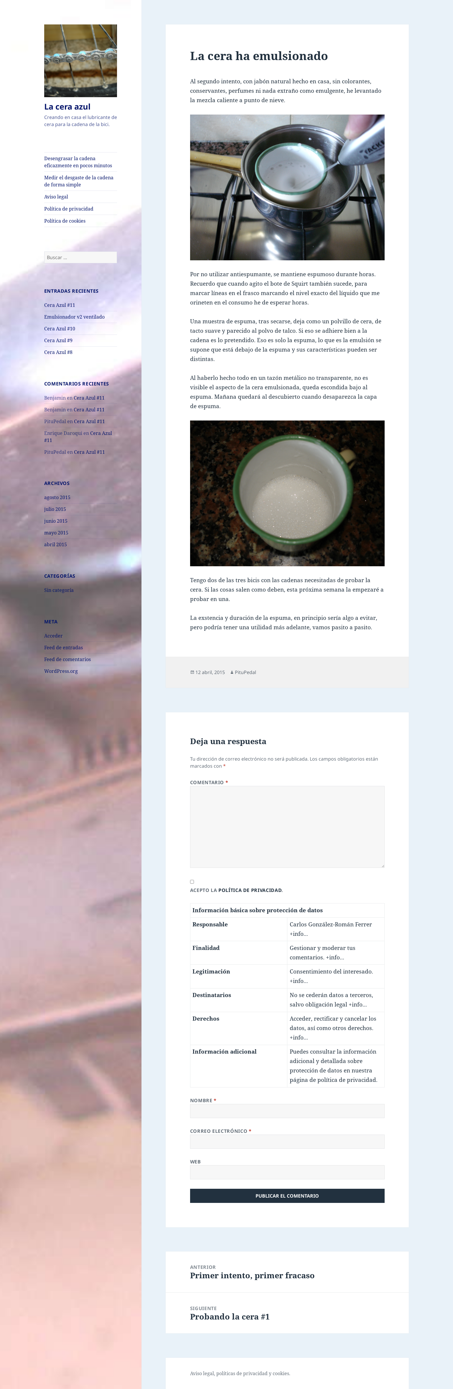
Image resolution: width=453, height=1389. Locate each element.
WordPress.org (61, 671)
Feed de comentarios (67, 659)
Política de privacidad (68, 209)
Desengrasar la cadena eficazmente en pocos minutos (78, 162)
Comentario (209, 782)
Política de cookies (64, 221)
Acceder (53, 636)
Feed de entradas (63, 647)
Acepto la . (236, 890)
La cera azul (67, 106)
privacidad (255, 1373)
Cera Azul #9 (58, 340)
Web (195, 1161)
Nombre (203, 1100)
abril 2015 (55, 544)
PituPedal (245, 672)
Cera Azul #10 (59, 328)
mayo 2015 (56, 532)
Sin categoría (59, 590)
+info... (299, 934)
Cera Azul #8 (58, 352)
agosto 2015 (57, 497)
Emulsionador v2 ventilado (74, 317)
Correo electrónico (221, 1131)
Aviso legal (56, 196)
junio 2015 (55, 521)
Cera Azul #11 (59, 305)
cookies (281, 1373)
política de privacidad (249, 890)
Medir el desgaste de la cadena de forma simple (78, 181)
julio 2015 (55, 509)
